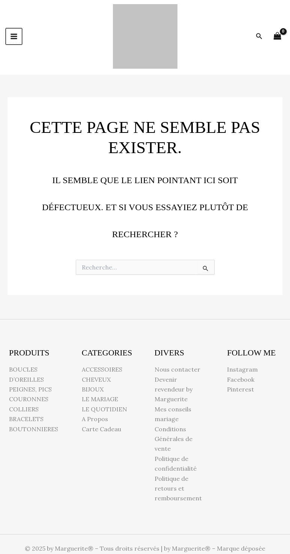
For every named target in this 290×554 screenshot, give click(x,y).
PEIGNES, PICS (30, 389)
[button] (259, 36)
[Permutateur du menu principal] (14, 36)
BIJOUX (93, 389)
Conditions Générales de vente (173, 439)
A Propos (95, 419)
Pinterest (240, 389)
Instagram (242, 369)
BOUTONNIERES (33, 429)
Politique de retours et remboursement (178, 488)
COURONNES (28, 399)
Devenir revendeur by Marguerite (173, 389)
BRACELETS (26, 419)
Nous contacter (177, 369)
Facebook (240, 379)
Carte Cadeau (101, 429)
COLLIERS (24, 409)
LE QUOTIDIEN (104, 409)
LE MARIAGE (100, 399)
